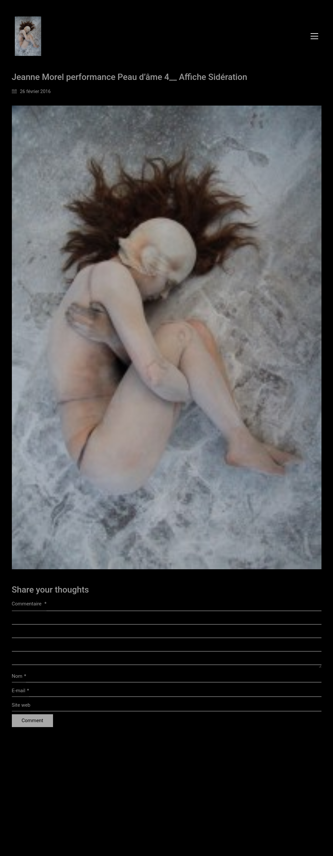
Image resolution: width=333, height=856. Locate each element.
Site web (21, 705)
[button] (314, 36)
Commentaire (29, 604)
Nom (19, 676)
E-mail (20, 691)
